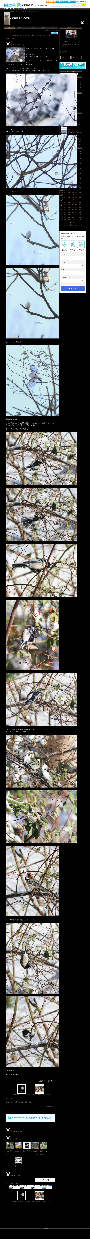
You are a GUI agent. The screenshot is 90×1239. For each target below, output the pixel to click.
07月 (62, 189)
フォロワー (76, 57)
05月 (76, 192)
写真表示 (57, 30)
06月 (80, 151)
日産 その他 (70, 129)
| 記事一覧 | (30, 35)
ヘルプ (77, 1)
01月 (62, 192)
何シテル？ (71, 47)
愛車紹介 (20, 27)
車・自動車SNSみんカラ (9, 11)
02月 (65, 192)
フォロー (65, 57)
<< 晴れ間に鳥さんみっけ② (17, 35)
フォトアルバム (31, 27)
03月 (69, 192)
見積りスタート (73, 288)
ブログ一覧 (23, 11)
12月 (80, 153)
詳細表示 (46, 30)
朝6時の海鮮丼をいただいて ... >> (44, 35)
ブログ (16, 11)
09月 (69, 189)
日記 (19, 11)
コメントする (45, 1180)
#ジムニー (68, 41)
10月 (73, 189)
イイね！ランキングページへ (48, 1106)
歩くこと (48, 1080)
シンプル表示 (51, 30)
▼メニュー (52, 27)
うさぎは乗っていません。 (21, 17)
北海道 (65, 51)
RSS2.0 (73, 222)
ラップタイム (41, 27)
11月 (76, 189)
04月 (73, 192)
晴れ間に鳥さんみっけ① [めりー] (33, 11)
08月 (65, 189)
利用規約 (70, 225)
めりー (61, 51)
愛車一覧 (78, 144)
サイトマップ (78, 225)
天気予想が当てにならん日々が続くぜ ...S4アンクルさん (10, 1153)
